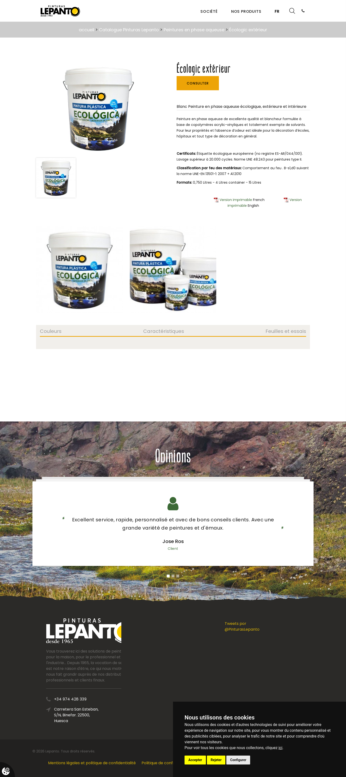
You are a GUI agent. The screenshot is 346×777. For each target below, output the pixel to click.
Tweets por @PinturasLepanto (242, 626)
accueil (86, 30)
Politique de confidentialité (166, 763)
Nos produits (246, 11)
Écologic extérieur (248, 30)
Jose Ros (173, 541)
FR (277, 11)
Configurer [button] (238, 760)
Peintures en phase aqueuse (194, 30)
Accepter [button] (195, 760)
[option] (98, 108)
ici (280, 747)
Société (209, 11)
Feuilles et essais (286, 332)
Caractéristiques (163, 332)
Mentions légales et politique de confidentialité (92, 763)
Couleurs (51, 332)
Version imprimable (233, 199)
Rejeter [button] (216, 760)
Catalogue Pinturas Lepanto (129, 30)
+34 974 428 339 (90, 699)
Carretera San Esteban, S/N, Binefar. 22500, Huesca (96, 715)
